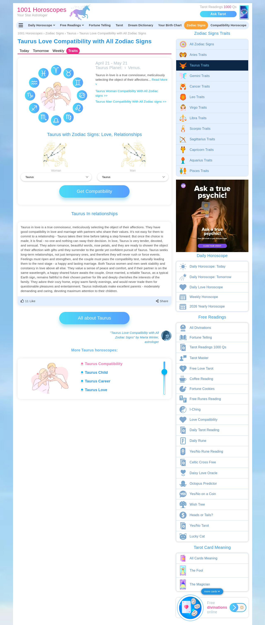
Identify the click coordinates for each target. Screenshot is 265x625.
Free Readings (72, 25)
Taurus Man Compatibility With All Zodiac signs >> (130, 101)
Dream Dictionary (140, 25)
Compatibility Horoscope (228, 25)
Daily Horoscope (41, 25)
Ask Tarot (218, 14)
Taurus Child (96, 372)
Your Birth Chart (170, 25)
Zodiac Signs (196, 25)
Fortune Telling (100, 25)
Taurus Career (97, 381)
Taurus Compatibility (104, 364)
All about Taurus (94, 318)
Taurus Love (96, 390)
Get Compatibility (94, 191)
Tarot (119, 25)
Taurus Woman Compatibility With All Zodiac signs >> (126, 93)
